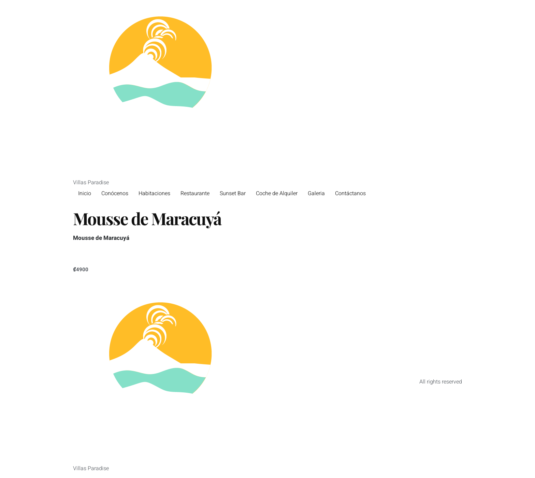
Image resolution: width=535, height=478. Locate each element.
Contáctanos (350, 193)
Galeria (316, 193)
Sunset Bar (233, 193)
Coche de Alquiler (277, 193)
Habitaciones (154, 193)
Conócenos (114, 193)
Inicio (84, 193)
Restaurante (194, 193)
